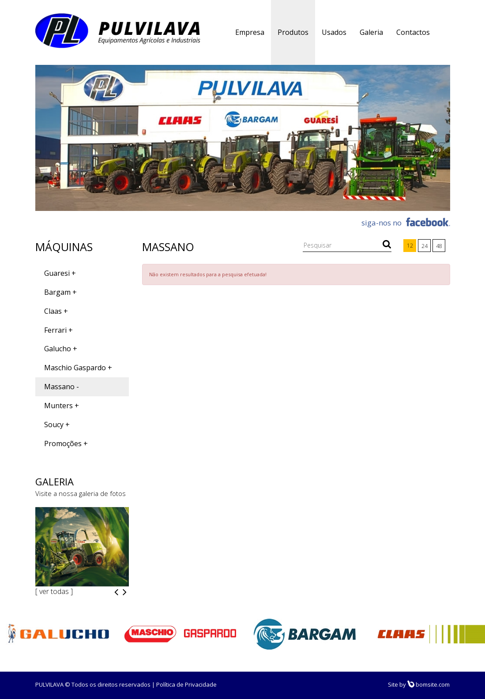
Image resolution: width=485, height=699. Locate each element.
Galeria (371, 32)
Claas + (56, 311)
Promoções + (66, 443)
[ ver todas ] (54, 591)
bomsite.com (428, 684)
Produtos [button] (293, 32)
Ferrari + (58, 330)
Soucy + (57, 424)
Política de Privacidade (186, 684)
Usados (334, 32)
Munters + (61, 405)
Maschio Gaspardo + (78, 367)
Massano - (61, 386)
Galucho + (60, 348)
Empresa (249, 32)
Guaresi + (60, 273)
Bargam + (60, 292)
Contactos (413, 32)
